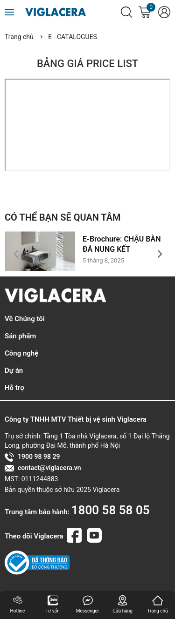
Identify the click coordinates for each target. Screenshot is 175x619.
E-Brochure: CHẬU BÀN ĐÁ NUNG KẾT (122, 244)
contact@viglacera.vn (43, 468)
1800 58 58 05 (110, 510)
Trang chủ (19, 36)
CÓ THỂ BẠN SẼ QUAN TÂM (63, 217)
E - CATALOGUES (72, 36)
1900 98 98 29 (32, 457)
